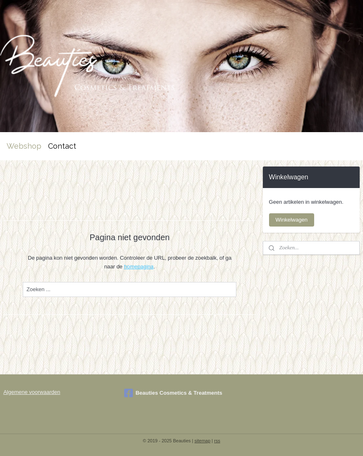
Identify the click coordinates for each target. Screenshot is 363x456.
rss (217, 440)
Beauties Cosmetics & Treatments (173, 393)
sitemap (203, 440)
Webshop (24, 146)
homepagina (139, 266)
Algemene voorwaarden (31, 392)
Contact (62, 146)
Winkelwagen (292, 220)
